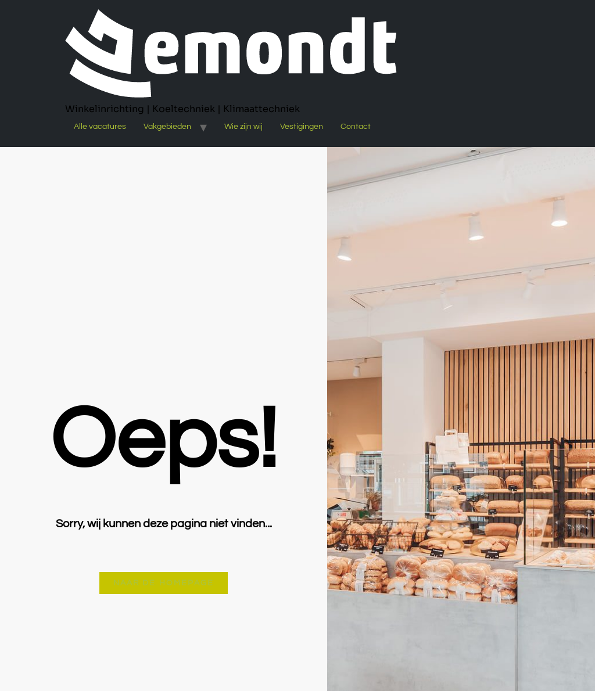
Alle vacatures (100, 127)
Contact (355, 127)
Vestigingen (301, 127)
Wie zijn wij (243, 127)
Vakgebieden (167, 127)
